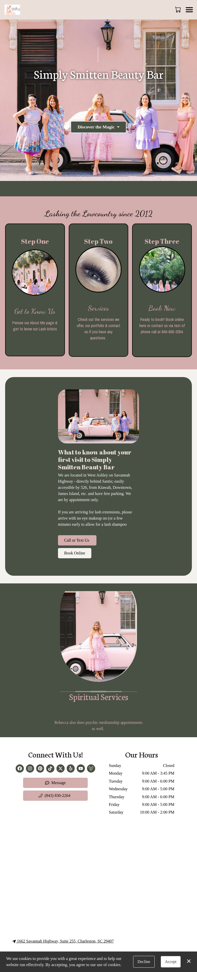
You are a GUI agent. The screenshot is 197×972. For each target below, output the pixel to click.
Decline (143, 961)
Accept (170, 961)
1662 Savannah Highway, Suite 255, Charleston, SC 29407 (63, 941)
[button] (178, 9)
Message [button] (55, 783)
